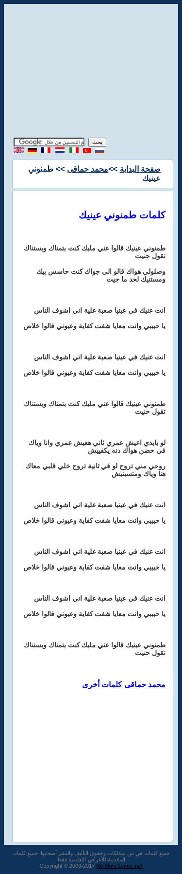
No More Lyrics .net (120, 866)
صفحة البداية (140, 169)
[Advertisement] (91, 72)
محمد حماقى (87, 169)
